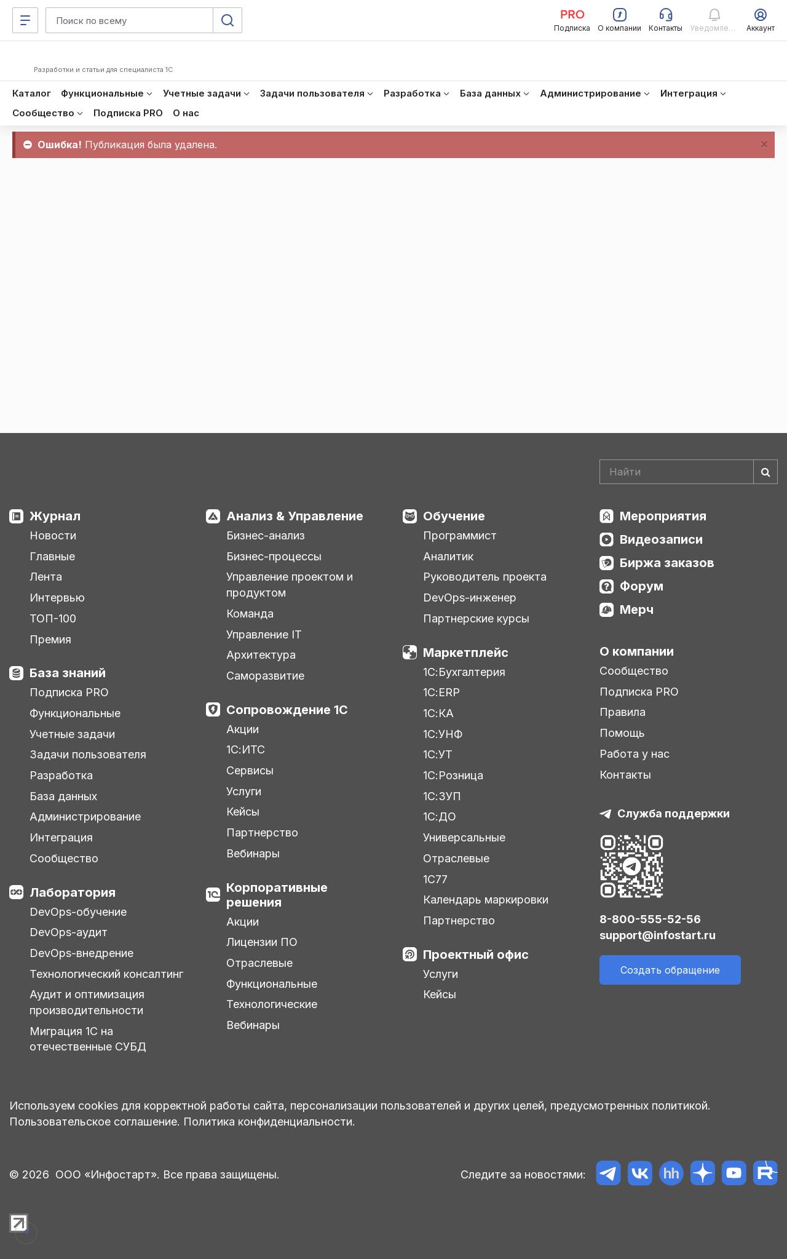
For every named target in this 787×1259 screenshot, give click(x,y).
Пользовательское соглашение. (94, 1121)
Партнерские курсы (476, 618)
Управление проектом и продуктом (289, 584)
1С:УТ (438, 754)
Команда (250, 613)
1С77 (435, 879)
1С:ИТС (245, 749)
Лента (46, 576)
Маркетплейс (465, 652)
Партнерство (262, 832)
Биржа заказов (667, 562)
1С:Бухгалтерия (464, 671)
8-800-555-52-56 (650, 919)
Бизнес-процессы (274, 556)
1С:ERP (441, 692)
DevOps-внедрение (81, 953)
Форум (641, 586)
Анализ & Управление (294, 516)
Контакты (625, 774)
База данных (63, 796)
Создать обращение (670, 970)
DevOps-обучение (78, 911)
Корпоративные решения (277, 895)
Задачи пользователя (88, 754)
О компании (636, 651)
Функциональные (75, 713)
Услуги (243, 791)
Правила (622, 711)
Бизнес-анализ (265, 535)
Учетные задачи (72, 734)
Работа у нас (634, 753)
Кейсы (242, 811)
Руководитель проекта (485, 576)
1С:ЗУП (442, 796)
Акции (242, 729)
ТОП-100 (53, 618)
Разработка (61, 775)
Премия (50, 639)
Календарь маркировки (485, 899)
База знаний (68, 672)
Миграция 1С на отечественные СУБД (88, 1039)
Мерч (637, 609)
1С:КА (438, 713)
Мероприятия (663, 516)
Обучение (454, 516)
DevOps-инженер (469, 597)
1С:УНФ (442, 734)
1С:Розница (453, 775)
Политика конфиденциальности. (269, 1121)
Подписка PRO (69, 692)
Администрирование (85, 816)
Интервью (57, 597)
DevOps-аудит (69, 932)
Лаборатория (73, 892)
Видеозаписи (661, 539)
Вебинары (253, 853)
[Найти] (765, 471)
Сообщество (64, 858)
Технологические (271, 1004)
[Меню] (25, 20)
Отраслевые (259, 962)
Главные (52, 556)
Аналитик (448, 556)
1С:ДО (439, 816)
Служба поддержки (673, 813)
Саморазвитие (265, 675)
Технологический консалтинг (106, 973)
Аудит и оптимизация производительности (87, 1002)
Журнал (55, 516)
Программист (460, 535)
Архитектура (261, 654)
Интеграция (61, 837)
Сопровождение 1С (287, 709)
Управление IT (264, 634)
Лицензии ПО (262, 941)
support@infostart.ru (657, 935)
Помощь (622, 732)
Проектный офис (476, 954)
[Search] (688, 471)
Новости (53, 535)
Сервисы (250, 770)
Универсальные (464, 837)
